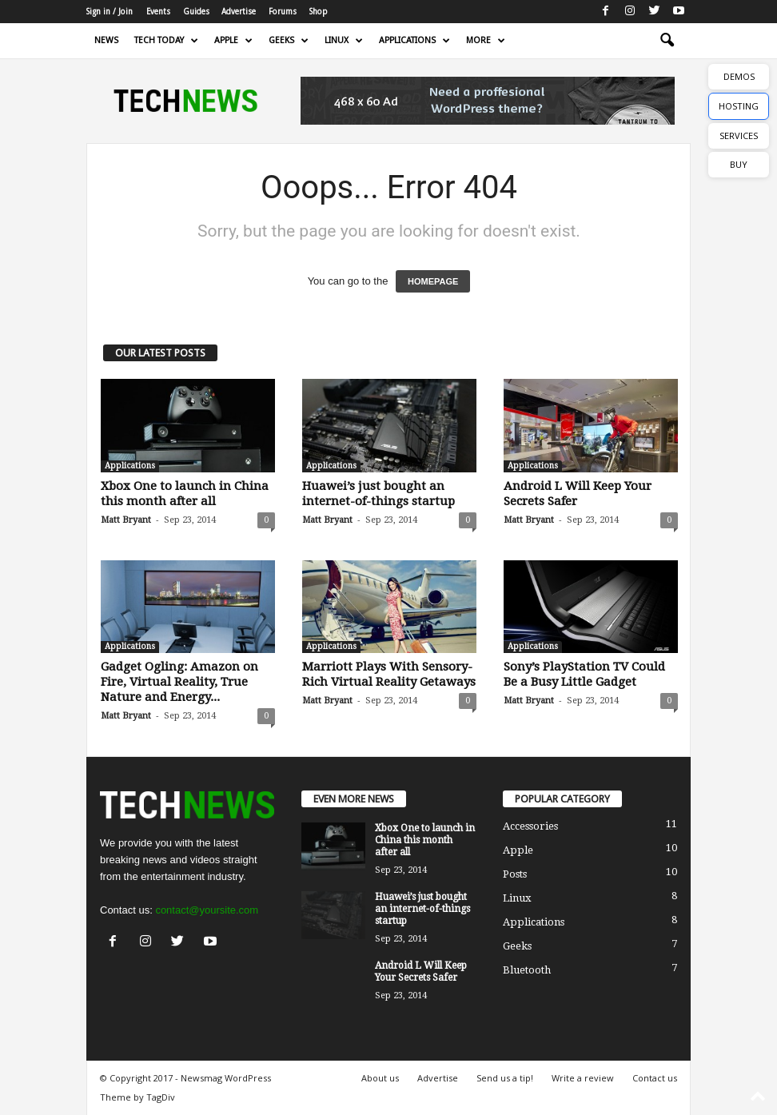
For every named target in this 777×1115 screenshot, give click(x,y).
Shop (318, 11)
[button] (666, 40)
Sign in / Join (109, 11)
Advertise (238, 11)
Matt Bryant (126, 520)
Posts (515, 874)
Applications (414, 40)
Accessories (530, 826)
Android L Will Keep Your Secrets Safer (421, 971)
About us (380, 1078)
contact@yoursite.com (206, 910)
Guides (196, 11)
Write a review (583, 1078)
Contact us (654, 1078)
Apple (233, 40)
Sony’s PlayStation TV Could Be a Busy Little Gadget (584, 674)
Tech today (166, 40)
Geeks (289, 40)
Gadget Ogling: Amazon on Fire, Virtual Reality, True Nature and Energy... (179, 681)
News (106, 40)
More (485, 40)
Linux (344, 40)
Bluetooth (527, 970)
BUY (738, 164)
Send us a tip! (504, 1078)
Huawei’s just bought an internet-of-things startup (378, 493)
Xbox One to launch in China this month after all (185, 493)
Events (158, 11)
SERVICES (738, 135)
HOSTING (739, 106)
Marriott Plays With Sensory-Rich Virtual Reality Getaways (389, 674)
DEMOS (739, 76)
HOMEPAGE (433, 281)
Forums (283, 11)
